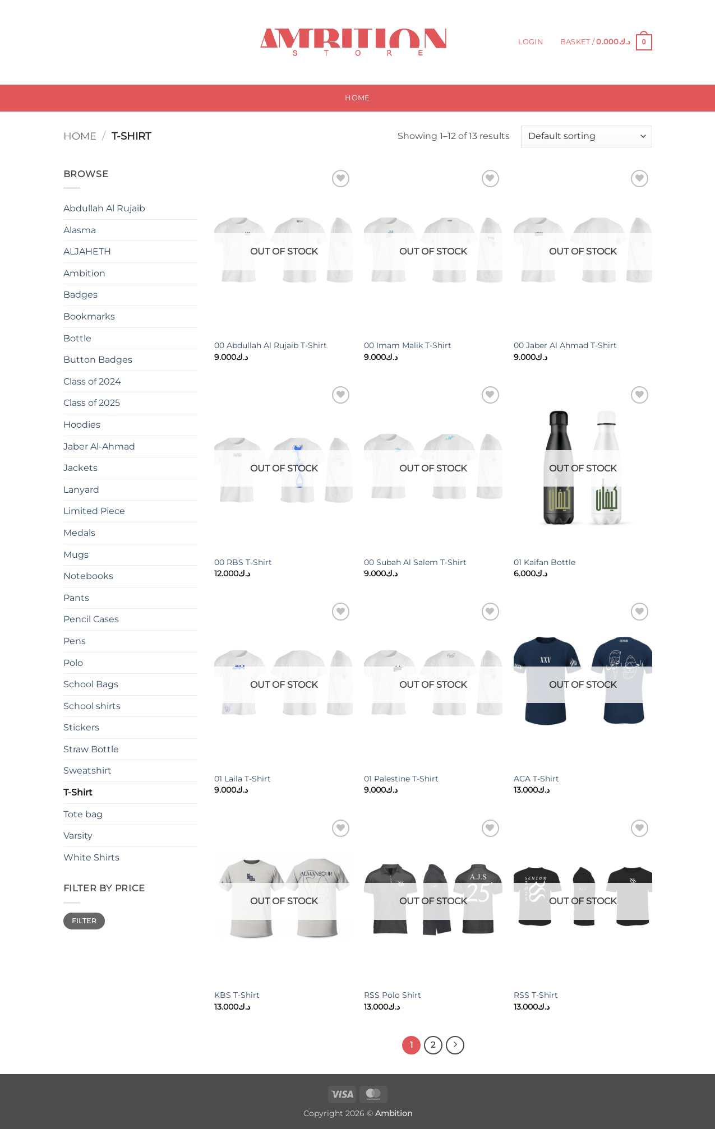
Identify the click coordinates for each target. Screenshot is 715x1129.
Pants (76, 598)
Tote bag (83, 814)
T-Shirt (78, 792)
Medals (79, 533)
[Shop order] (586, 136)
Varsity (78, 835)
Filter (84, 921)
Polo (73, 663)
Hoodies (81, 424)
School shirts (92, 706)
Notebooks (88, 576)
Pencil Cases (91, 619)
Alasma (79, 230)
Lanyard (81, 489)
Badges (80, 294)
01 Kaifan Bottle (544, 562)
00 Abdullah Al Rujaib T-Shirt (270, 345)
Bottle (77, 338)
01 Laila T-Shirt (242, 779)
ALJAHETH (87, 251)
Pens (74, 641)
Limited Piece (94, 511)
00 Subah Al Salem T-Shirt (415, 562)
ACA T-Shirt (536, 779)
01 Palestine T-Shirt (401, 779)
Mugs (76, 554)
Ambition (84, 273)
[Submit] (154, 42)
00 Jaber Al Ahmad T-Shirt (565, 345)
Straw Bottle (91, 749)
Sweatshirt (87, 770)
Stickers (81, 727)
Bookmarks (89, 316)
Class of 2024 (92, 381)
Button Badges (97, 359)
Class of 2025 (91, 402)
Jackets (80, 467)
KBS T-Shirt (237, 995)
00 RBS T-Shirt (243, 562)
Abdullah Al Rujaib (104, 208)
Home (357, 98)
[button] (530, 42)
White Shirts (91, 857)
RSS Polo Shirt (392, 995)
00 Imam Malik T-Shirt (407, 345)
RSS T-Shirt (536, 995)
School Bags (90, 684)
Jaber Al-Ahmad (99, 446)
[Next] (455, 1045)
